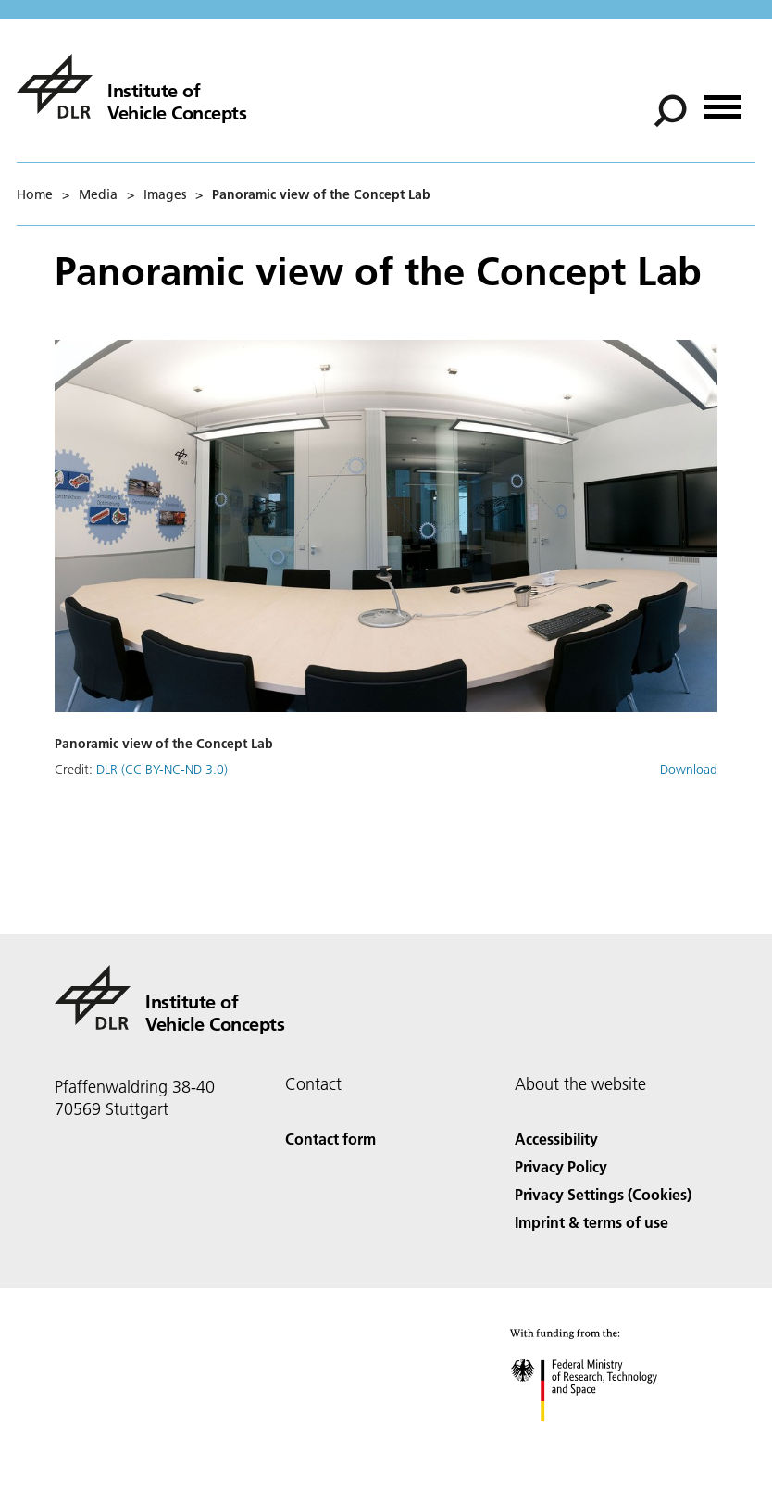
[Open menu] (723, 100)
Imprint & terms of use (591, 1222)
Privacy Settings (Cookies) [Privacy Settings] (603, 1194)
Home (35, 194)
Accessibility (556, 1138)
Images (164, 194)
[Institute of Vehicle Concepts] (131, 86)
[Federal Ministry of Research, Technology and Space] (600, 1437)
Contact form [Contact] (330, 1138)
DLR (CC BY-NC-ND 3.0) (162, 769)
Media (98, 194)
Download (688, 769)
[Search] (670, 111)
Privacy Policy (561, 1166)
